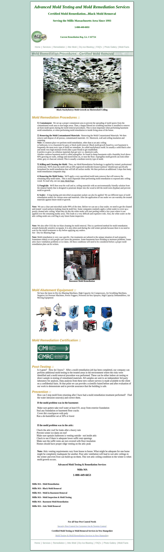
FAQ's (99, 47)
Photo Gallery (110, 47)
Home (37, 47)
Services (47, 47)
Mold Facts (124, 47)
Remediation (59, 47)
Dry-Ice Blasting (86, 47)
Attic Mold (72, 47)
